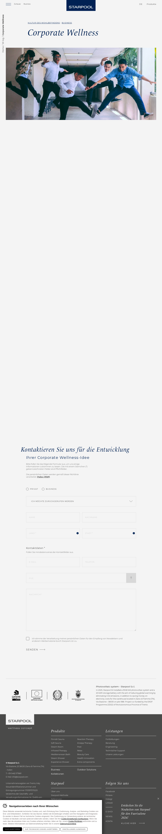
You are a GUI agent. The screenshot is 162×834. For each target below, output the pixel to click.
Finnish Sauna (57, 739)
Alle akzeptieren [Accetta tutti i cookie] (12, 829)
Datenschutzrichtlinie (68, 824)
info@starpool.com (20, 777)
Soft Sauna (56, 743)
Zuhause (17, 4)
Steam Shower (58, 758)
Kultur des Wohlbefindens (44, 23)
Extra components (86, 762)
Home (3, 49)
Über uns (55, 791)
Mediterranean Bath (60, 754)
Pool (79, 747)
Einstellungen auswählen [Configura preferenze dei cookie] (74, 829)
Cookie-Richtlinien (75, 821)
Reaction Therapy (85, 739)
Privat (34, 489)
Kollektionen (57, 774)
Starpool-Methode (59, 795)
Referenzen (56, 799)
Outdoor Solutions (86, 769)
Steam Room (57, 747)
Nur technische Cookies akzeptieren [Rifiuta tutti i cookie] (41, 829)
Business (27, 4)
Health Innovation (85, 758)
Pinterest (110, 795)
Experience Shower (60, 762)
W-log (3, 41)
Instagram (111, 799)
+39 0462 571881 (14, 773)
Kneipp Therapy (84, 743)
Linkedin (110, 803)
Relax (79, 750)
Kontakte (124, 4)
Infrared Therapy (59, 750)
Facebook (110, 791)
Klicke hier (128, 823)
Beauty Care (83, 754)
